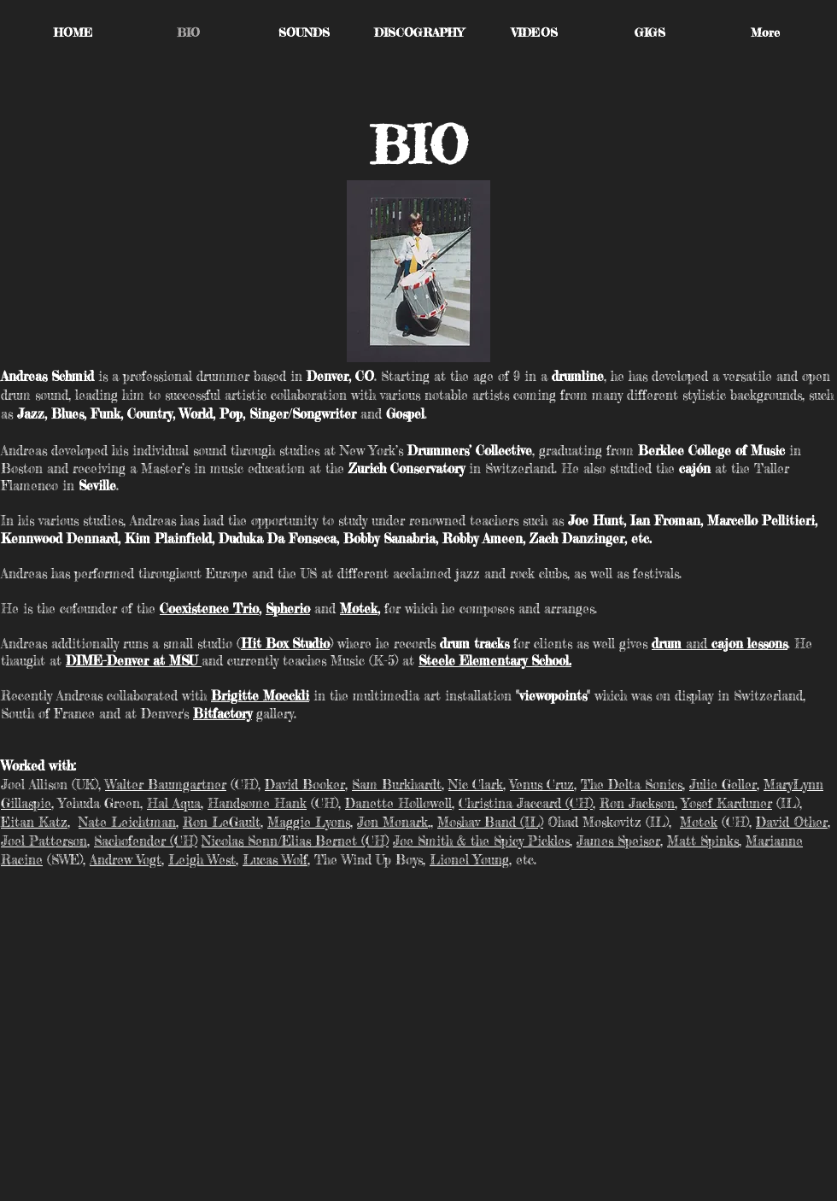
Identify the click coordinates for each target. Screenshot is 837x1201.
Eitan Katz (34, 822)
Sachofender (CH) (145, 841)
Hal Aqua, (175, 803)
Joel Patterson (44, 841)
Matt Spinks (703, 841)
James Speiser (618, 841)
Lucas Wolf (275, 860)
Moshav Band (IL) (490, 822)
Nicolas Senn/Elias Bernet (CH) (295, 841)
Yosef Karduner (727, 803)
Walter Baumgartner (165, 784)
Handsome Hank (257, 803)
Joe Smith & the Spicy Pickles (481, 841)
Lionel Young (469, 860)
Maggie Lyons (308, 822)
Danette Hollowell (398, 803)
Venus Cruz (542, 784)
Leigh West (202, 860)
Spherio (288, 608)
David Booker (305, 784)
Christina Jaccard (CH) (526, 803)
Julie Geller (723, 784)
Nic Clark (475, 784)
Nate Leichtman (127, 822)
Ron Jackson (637, 803)
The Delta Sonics (631, 784)
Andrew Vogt (125, 860)
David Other (792, 822)
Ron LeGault (221, 822)
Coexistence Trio (209, 608)
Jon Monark (392, 822)
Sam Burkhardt (397, 784)
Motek (359, 608)
